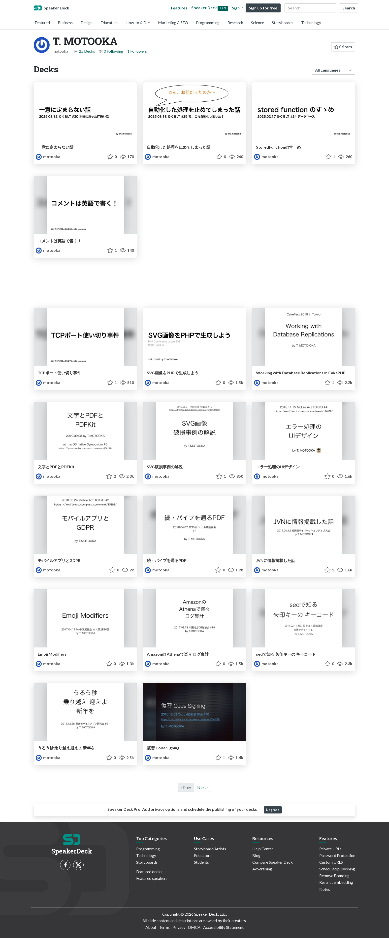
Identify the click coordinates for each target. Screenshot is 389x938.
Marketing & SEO (173, 22)
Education (109, 22)
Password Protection (337, 855)
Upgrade (273, 810)
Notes (324, 889)
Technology (311, 22)
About (150, 927)
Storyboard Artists (210, 848)
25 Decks (87, 51)
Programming (208, 22)
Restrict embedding (336, 882)
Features (179, 7)
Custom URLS (331, 862)
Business (65, 22)
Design (87, 22)
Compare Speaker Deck (272, 862)
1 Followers (137, 51)
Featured (42, 22)
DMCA (194, 927)
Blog (256, 855)
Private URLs (330, 848)
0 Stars (343, 46)
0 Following (113, 51)
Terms (164, 927)
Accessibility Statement (223, 927)
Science (257, 22)
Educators (202, 855)
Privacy (178, 927)
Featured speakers (151, 878)
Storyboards (282, 22)
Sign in (238, 7)
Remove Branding (334, 875)
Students (201, 862)
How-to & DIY (138, 22)
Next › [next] (202, 787)
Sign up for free (263, 7)
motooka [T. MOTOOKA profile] (48, 156)
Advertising (262, 868)
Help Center (262, 848)
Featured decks (149, 871)
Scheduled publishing (337, 868)
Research (235, 22)
